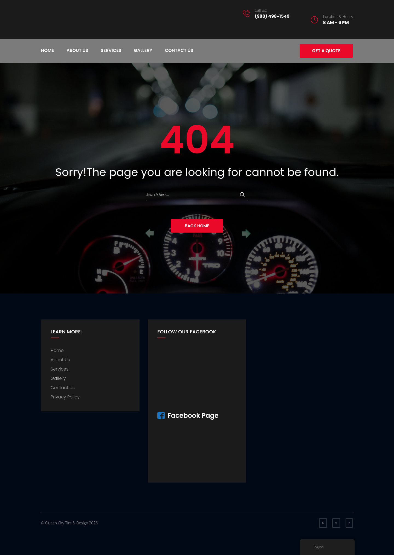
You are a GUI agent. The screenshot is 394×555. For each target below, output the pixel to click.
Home (47, 50)
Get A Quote (326, 51)
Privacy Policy (65, 397)
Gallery (143, 50)
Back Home (197, 226)
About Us (77, 50)
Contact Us (179, 50)
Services (111, 50)
